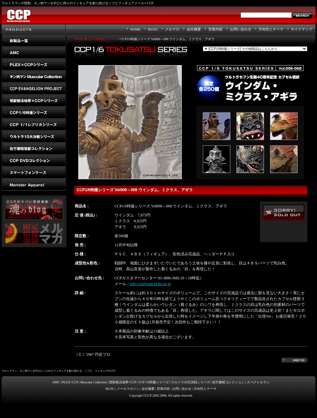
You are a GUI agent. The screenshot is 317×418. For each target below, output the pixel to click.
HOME (135, 29)
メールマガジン (128, 388)
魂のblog (34, 209)
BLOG (153, 29)
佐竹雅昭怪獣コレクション (34, 149)
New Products (34, 41)
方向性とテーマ (270, 29)
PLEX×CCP (70, 382)
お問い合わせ (240, 29)
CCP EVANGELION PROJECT (34, 89)
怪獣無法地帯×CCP (122, 382)
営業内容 (215, 29)
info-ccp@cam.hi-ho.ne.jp (150, 284)
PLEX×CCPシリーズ (34, 65)
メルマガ (172, 29)
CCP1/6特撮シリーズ (34, 113)
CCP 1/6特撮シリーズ (153, 382)
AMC (34, 53)
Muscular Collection (93, 382)
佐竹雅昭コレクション (228, 382)
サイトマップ (301, 29)
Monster (34, 185)
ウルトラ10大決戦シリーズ (34, 137)
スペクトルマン (34, 161)
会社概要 (194, 29)
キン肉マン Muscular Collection (34, 77)
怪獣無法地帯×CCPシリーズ (34, 101)
